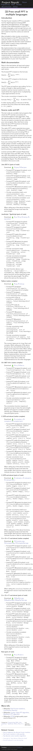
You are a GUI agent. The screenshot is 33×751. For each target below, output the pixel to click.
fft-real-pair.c (18, 478)
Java (20, 722)
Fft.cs (15, 365)
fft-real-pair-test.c (9, 480)
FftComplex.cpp (19, 541)
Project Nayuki (10, 2)
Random (19, 4)
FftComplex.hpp (9, 543)
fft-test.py (21, 284)
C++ (22, 723)
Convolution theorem (10, 710)
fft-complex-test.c (17, 421)
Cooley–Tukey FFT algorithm (20, 712)
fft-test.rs (20, 655)
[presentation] (18, 67)
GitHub (15, 7)
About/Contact (6, 7)
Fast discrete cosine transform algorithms (14, 736)
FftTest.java (22, 167)
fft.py (15, 284)
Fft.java (16, 167)
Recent (24, 2)
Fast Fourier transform (18, 708)
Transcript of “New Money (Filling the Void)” (15, 738)
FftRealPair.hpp (9, 600)
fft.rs (15, 655)
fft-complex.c (18, 419)
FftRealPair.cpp (19, 598)
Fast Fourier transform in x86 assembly (13, 734)
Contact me (20, 747)
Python (16, 723)
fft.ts (19, 217)
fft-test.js (24, 217)
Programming (5, 4)
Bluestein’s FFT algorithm (12, 714)
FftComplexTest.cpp (21, 543)
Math (13, 4)
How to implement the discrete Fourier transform (16, 732)
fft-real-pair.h (27, 478)
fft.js (15, 217)
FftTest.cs (21, 365)
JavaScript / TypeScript (7, 723)
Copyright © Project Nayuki (9, 749)
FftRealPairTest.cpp (21, 600)
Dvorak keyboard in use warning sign (13, 740)
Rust (19, 723)
